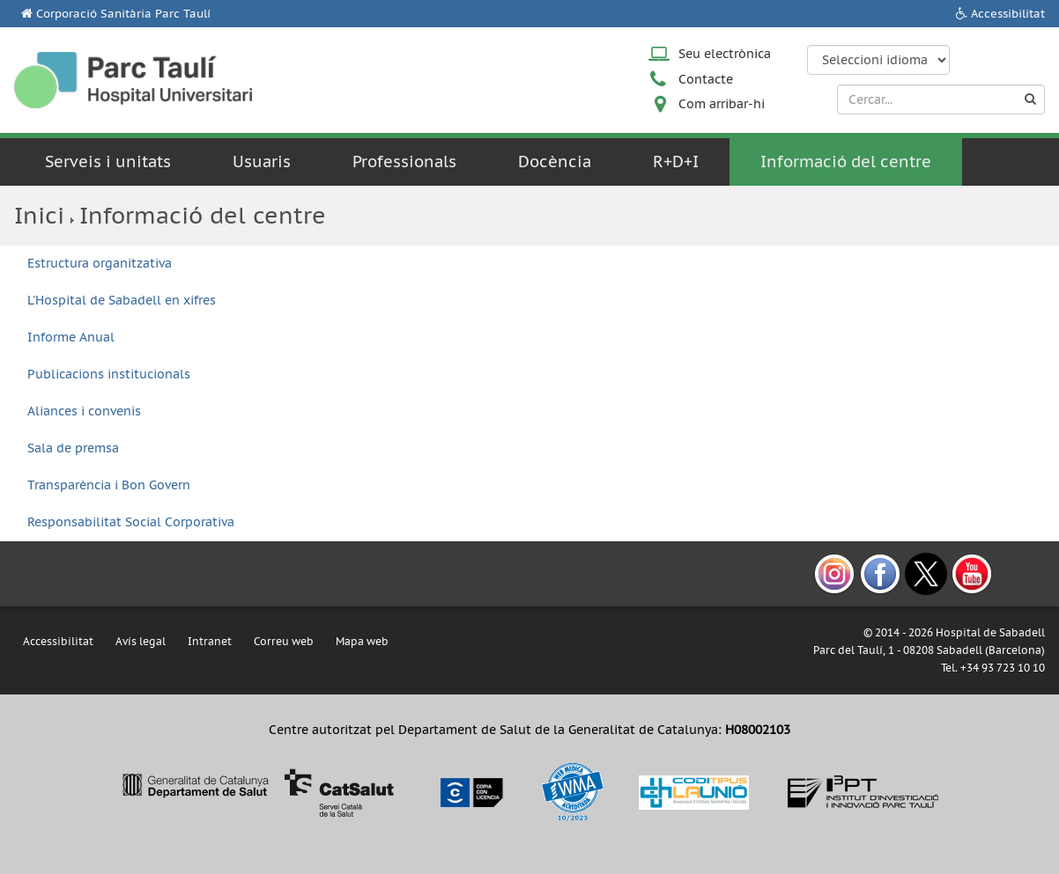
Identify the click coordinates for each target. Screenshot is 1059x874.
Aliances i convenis (84, 411)
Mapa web (362, 641)
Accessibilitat (1008, 13)
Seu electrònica (724, 54)
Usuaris (262, 161)
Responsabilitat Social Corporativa (130, 522)
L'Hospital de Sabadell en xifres (121, 300)
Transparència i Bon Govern (108, 485)
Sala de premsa (73, 448)
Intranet (210, 641)
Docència (554, 161)
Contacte (705, 79)
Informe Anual (71, 337)
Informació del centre (845, 161)
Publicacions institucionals (108, 374)
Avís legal (140, 641)
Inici (39, 215)
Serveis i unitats (108, 161)
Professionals (404, 161)
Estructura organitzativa (99, 263)
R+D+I (676, 161)
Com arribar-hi (721, 104)
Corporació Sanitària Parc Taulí (123, 13)
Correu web (284, 641)
